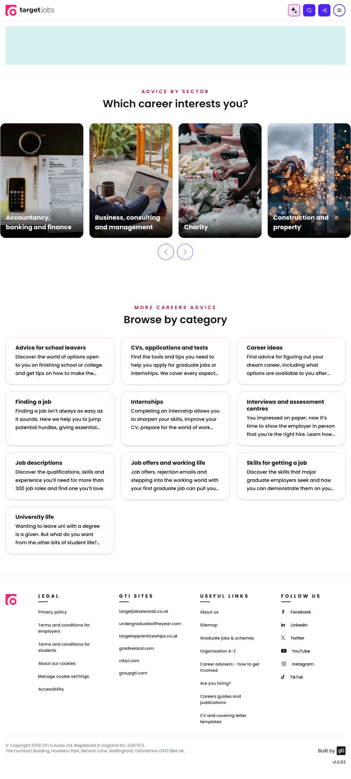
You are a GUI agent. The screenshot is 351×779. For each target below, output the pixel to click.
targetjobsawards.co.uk (143, 611)
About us (209, 612)
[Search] (309, 10)
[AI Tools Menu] (294, 10)
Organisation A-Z (218, 651)
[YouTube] (295, 651)
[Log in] (324, 10)
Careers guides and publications (220, 700)
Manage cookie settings (63, 676)
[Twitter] (293, 638)
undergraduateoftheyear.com (150, 624)
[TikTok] (292, 677)
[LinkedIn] (294, 625)
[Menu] (339, 10)
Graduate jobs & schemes (227, 638)
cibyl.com (129, 661)
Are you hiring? (215, 683)
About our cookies (56, 664)
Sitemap (209, 625)
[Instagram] (297, 664)
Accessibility (51, 689)
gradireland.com (136, 649)
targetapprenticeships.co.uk (148, 636)
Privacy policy (52, 612)
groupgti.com (133, 673)
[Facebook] (296, 612)
